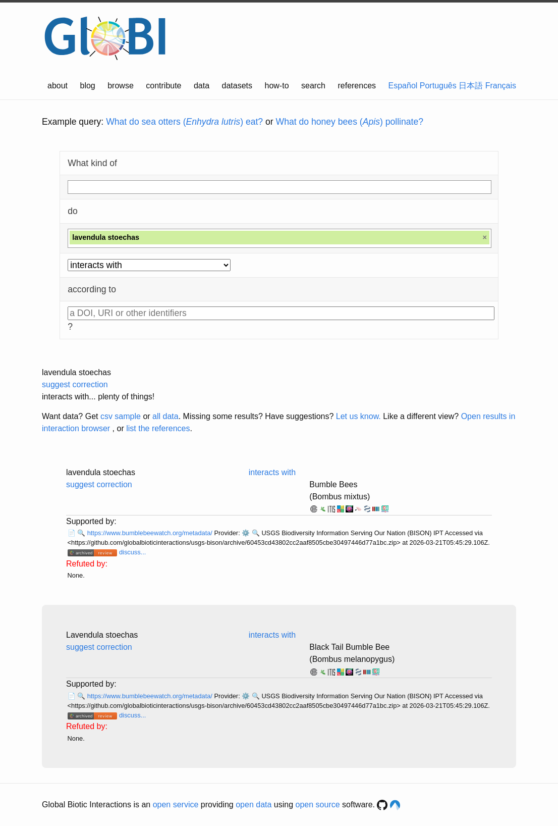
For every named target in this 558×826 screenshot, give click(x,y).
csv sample (120, 416)
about (57, 85)
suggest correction (75, 384)
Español (403, 85)
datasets (237, 85)
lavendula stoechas (76, 372)
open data (253, 804)
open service (176, 804)
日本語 (471, 85)
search (313, 85)
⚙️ (246, 533)
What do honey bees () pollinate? (349, 122)
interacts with (272, 472)
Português (438, 85)
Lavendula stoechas (102, 635)
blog (87, 85)
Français (500, 85)
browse (120, 85)
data (201, 85)
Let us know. (358, 416)
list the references (158, 428)
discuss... (132, 552)
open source (318, 804)
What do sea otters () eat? (184, 122)
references (357, 85)
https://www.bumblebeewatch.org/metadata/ (150, 533)
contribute (163, 85)
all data (165, 416)
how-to (277, 85)
